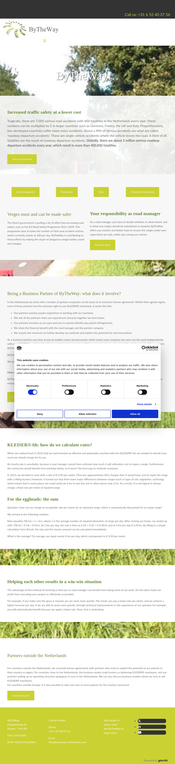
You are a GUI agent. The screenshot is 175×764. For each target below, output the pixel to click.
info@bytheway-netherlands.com (67, 742)
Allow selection (87, 414)
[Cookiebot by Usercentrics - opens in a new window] (144, 348)
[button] (22, 159)
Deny (40, 414)
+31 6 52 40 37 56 (59, 731)
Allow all (135, 414)
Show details (144, 404)
